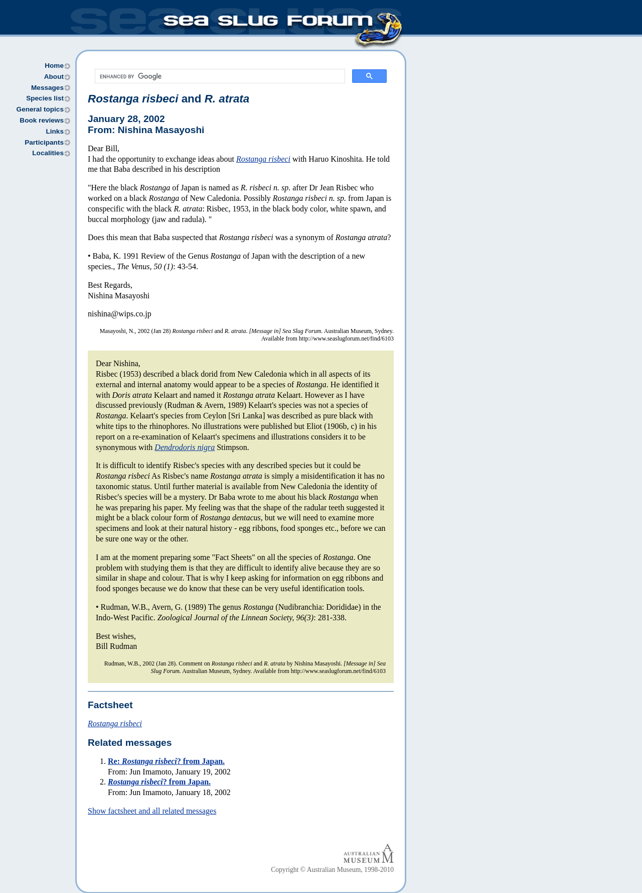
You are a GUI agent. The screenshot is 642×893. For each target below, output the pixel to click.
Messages (47, 87)
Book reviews (42, 120)
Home (54, 65)
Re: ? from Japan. (166, 761)
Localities (48, 153)
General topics (40, 109)
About (54, 76)
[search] (219, 76)
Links (55, 131)
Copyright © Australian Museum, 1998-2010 (332, 869)
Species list (45, 98)
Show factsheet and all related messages (152, 811)
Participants (44, 142)
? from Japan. (159, 781)
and (168, 98)
